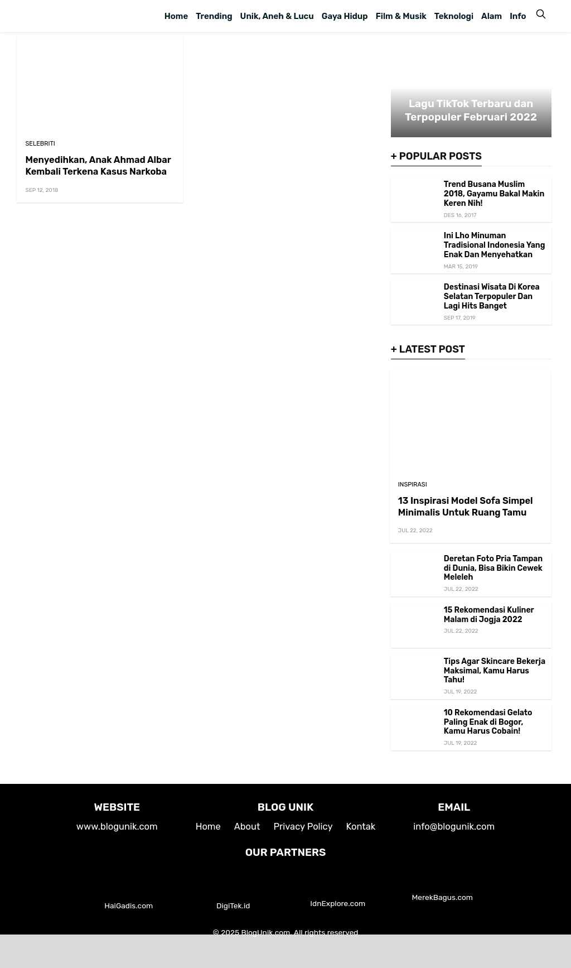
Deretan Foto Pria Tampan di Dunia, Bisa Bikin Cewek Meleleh (493, 568)
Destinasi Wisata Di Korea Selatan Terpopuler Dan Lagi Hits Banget (492, 296)
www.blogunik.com (117, 826)
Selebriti (40, 143)
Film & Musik (401, 16)
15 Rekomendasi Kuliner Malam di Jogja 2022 (489, 614)
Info (518, 16)
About (247, 826)
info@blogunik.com (454, 826)
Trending (214, 16)
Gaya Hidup (345, 16)
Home (176, 16)
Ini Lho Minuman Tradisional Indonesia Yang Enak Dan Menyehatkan (494, 245)
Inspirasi (412, 484)
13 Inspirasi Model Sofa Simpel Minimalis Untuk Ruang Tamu (465, 506)
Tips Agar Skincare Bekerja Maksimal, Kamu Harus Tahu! (494, 671)
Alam (491, 16)
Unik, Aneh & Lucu (277, 16)
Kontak (361, 826)
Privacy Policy (302, 826)
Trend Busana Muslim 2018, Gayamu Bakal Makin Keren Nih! (494, 194)
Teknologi (453, 16)
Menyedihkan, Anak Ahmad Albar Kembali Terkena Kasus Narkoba (98, 166)
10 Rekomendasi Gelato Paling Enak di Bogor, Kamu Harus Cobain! (488, 722)
